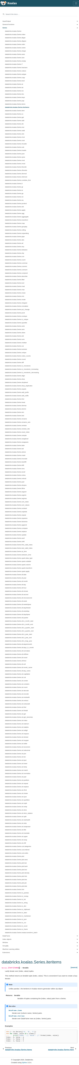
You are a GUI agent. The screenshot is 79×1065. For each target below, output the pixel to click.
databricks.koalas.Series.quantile (16, 323)
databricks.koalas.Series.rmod (15, 163)
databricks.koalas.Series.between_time (18, 555)
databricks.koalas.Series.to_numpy (16, 896)
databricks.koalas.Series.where (15, 452)
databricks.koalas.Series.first (14, 399)
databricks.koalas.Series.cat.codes (16, 853)
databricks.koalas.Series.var (14, 346)
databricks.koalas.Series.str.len (15, 757)
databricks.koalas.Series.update (15, 535)
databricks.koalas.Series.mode (15, 299)
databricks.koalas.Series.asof (15, 538)
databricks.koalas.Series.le (14, 190)
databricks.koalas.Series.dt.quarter (16, 618)
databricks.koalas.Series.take (15, 445)
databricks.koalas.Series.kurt (14, 283)
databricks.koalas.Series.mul (14, 127)
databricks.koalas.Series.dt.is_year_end (18, 637)
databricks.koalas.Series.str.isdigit (16, 730)
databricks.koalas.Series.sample (16, 435)
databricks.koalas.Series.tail (14, 448)
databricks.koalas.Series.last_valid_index (18, 548)
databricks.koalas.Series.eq (14, 200)
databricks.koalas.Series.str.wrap (16, 840)
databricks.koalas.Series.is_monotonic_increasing (21, 369)
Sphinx (24, 1062)
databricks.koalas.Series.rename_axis (17, 422)
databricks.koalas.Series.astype (15, 74)
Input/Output (7, 21)
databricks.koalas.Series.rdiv (14, 134)
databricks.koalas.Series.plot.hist (16, 876)
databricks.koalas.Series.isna (15, 468)
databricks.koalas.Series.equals (15, 389)
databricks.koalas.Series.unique (15, 352)
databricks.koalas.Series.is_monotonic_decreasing (22, 372)
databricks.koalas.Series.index (15, 34)
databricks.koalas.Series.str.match (16, 770)
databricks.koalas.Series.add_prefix (17, 392)
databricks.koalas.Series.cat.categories (18, 846)
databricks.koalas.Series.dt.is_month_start (19, 621)
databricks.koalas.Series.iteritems (17, 107)
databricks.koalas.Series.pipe (15, 236)
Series (5, 28)
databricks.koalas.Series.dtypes (15, 41)
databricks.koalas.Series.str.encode (17, 694)
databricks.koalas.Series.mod (15, 160)
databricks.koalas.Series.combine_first (18, 180)
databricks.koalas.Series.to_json (16, 919)
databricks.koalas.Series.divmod (16, 173)
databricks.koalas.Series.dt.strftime (16, 654)
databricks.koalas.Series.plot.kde (16, 886)
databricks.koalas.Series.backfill (15, 462)
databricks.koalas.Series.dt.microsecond (18, 598)
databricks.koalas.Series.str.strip (16, 823)
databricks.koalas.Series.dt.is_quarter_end (19, 631)
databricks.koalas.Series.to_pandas (17, 893)
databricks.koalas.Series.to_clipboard (17, 909)
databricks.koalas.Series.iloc (14, 94)
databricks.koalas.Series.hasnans (16, 67)
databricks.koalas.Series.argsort (15, 492)
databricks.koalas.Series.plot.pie (16, 883)
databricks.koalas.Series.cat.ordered (17, 850)
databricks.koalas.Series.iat (14, 87)
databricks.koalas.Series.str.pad (15, 777)
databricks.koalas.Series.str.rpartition (17, 800)
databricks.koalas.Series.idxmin (15, 409)
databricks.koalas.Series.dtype (15, 38)
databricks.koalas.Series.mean (15, 293)
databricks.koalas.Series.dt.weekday (17, 611)
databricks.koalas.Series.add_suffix (17, 395)
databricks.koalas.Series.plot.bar (16, 863)
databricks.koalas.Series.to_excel (16, 926)
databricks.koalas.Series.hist (14, 889)
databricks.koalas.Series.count (15, 260)
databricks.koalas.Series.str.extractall (17, 704)
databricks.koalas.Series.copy (15, 77)
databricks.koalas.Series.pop (14, 101)
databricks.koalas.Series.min (14, 296)
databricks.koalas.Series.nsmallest (16, 306)
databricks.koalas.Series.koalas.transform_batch (21, 932)
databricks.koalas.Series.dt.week (16, 601)
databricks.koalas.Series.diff (14, 362)
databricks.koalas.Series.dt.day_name (17, 671)
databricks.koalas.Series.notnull (15, 478)
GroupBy (5, 946)
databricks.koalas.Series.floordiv (16, 167)
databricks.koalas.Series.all (14, 243)
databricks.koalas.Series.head (15, 402)
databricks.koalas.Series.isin (14, 412)
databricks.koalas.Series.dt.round (16, 657)
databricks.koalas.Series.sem (15, 329)
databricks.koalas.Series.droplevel (16, 382)
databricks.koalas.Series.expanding (17, 233)
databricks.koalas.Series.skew (15, 332)
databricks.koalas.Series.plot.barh (16, 866)
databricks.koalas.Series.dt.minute (16, 591)
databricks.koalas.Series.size (14, 57)
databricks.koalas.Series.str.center (16, 681)
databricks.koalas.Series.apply (15, 210)
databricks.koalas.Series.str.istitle (16, 743)
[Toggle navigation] (76, 3)
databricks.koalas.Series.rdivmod (16, 177)
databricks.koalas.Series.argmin (15, 495)
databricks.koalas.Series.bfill (14, 465)
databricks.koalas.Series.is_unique (16, 319)
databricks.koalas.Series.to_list (15, 899)
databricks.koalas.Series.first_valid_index (19, 545)
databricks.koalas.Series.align (15, 376)
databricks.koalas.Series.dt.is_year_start (18, 634)
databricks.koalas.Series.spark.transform (18, 568)
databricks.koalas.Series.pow (15, 154)
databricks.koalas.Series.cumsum (16, 270)
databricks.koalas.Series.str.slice (16, 810)
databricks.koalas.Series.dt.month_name (18, 667)
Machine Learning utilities (11, 949)
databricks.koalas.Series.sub (14, 147)
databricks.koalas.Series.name (15, 48)
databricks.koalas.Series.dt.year (15, 578)
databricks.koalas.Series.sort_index (17, 502)
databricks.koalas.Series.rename (16, 419)
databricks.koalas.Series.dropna (15, 485)
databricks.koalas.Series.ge (14, 193)
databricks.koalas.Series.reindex (16, 425)
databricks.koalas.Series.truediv (15, 150)
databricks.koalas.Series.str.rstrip (16, 806)
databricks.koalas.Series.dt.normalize (17, 651)
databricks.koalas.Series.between (16, 250)
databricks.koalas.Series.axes (15, 54)
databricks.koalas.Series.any (14, 246)
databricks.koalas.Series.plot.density (17, 873)
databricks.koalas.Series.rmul (15, 137)
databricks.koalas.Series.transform (16, 220)
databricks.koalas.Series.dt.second (16, 594)
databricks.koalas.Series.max (15, 289)
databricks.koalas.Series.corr (14, 256)
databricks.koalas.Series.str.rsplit (16, 803)
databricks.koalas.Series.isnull (15, 472)
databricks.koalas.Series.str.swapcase (17, 826)
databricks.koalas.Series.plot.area (16, 859)
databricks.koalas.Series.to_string (16, 903)
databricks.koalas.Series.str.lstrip (16, 767)
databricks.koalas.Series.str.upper (16, 836)
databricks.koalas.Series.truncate (16, 459)
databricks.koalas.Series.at (14, 84)
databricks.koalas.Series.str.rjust (16, 797)
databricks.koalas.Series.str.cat (15, 677)
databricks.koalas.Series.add (14, 120)
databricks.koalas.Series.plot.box (16, 869)
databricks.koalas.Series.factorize (16, 521)
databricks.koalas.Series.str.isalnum (17, 724)
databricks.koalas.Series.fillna (15, 488)
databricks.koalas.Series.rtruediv (16, 144)
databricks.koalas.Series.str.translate (17, 833)
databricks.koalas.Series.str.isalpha (17, 727)
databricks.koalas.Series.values (15, 71)
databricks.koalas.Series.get (14, 117)
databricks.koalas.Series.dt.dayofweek (18, 608)
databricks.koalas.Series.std (14, 336)
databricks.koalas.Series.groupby (16, 226)
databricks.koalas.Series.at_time (16, 551)
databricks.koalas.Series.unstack (16, 508)
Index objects (7, 939)
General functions (8, 24)
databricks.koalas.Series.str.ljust (15, 760)
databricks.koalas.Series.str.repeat (16, 783)
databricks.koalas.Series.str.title (15, 830)
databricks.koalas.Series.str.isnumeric (17, 747)
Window (5, 942)
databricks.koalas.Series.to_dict (15, 906)
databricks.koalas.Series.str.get (15, 714)
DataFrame (6, 936)
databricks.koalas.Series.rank (15, 326)
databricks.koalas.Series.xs (14, 114)
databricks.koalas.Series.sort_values (17, 505)
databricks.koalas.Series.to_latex (16, 912)
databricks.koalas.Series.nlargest (16, 303)
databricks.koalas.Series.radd (15, 130)
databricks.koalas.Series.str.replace (17, 787)
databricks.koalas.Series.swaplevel (16, 439)
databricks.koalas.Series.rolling (15, 230)
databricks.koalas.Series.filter (15, 279)
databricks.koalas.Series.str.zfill (15, 843)
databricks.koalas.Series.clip (14, 253)
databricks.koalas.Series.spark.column (18, 565)
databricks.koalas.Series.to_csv (15, 922)
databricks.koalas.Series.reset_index (17, 432)
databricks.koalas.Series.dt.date (15, 574)
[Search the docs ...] (39, 14)
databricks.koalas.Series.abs (14, 240)
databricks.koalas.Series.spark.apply (17, 571)
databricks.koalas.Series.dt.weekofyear (18, 604)
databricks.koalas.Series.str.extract (16, 700)
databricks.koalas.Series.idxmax (16, 405)
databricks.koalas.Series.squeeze (16, 518)
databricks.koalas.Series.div (14, 124)
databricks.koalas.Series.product (16, 203)
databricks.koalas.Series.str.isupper (17, 740)
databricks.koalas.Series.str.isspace (17, 734)
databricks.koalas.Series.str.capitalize (17, 674)
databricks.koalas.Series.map (15, 223)
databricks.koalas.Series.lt (14, 183)
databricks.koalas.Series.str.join (15, 753)
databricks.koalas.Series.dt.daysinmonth (18, 644)
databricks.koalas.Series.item (15, 110)
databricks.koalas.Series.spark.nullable (18, 561)
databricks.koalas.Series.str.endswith (17, 697)
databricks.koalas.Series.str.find (15, 707)
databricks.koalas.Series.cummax (16, 263)
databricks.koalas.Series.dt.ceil (15, 664)
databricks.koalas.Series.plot (14, 856)
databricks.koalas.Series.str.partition (17, 780)
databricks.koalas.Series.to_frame (16, 929)
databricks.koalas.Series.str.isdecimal (17, 750)
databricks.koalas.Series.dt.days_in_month (19, 647)
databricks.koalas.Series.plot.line (16, 879)
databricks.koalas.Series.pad (14, 482)
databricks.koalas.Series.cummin (16, 266)
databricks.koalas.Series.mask (15, 455)
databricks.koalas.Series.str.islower (16, 737)
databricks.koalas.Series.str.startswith (17, 820)
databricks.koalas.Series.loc (14, 91)
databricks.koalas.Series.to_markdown (18, 916)
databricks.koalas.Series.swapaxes (16, 442)
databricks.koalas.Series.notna (15, 475)
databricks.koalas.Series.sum (15, 339)
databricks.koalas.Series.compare (16, 528)
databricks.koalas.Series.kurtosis (16, 349)
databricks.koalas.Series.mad (15, 286)
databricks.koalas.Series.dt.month (16, 581)
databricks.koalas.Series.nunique (16, 316)
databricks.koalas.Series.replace (16, 531)
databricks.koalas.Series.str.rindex (16, 793)
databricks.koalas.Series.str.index (16, 720)
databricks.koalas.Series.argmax (16, 498)
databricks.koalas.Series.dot (14, 207)
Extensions (6, 952)
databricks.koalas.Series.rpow (15, 157)
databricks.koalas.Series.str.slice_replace (19, 813)
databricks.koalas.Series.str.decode (17, 690)
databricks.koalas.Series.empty (15, 61)
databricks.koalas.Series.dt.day (15, 584)
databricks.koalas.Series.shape (15, 51)
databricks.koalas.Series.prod (15, 313)
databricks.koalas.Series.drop (15, 379)
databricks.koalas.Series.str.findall (16, 710)
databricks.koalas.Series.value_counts (18, 356)
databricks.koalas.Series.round (15, 359)
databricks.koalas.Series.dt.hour (15, 588)
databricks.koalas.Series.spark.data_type (18, 558)
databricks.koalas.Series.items (15, 104)
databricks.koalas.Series (13, 31)
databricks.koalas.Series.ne (14, 197)
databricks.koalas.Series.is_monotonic (18, 366)
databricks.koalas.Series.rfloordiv (16, 170)
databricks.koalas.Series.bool (15, 81)
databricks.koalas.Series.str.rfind (16, 790)
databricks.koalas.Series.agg (14, 213)
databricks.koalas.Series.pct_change (17, 309)
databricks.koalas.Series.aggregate (17, 217)
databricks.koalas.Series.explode (16, 512)
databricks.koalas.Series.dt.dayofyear (17, 614)
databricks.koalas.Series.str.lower (16, 763)
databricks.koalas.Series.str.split (15, 816)
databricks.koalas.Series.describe (16, 276)
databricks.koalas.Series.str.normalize (17, 773)
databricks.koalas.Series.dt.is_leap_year (18, 641)
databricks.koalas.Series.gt (14, 187)
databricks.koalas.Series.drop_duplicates (18, 386)
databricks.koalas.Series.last (14, 415)
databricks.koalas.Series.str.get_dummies (19, 717)
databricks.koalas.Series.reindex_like (17, 429)
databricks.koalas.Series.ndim (15, 44)
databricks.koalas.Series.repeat (15, 515)
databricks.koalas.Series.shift (15, 541)
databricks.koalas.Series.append (16, 525)
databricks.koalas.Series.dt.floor (15, 661)
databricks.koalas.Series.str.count (16, 687)
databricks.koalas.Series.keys (15, 97)
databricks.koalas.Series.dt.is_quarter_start (19, 628)
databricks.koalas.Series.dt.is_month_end (19, 624)
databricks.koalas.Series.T (14, 64)
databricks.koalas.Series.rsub (15, 140)
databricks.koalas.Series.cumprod (16, 273)
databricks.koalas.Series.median (16, 342)
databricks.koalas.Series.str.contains (17, 684)
